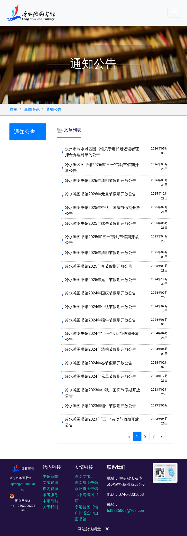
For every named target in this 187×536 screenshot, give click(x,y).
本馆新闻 (50, 476)
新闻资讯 (32, 109)
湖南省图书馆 (86, 482)
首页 (14, 109)
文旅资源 (50, 482)
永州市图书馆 (86, 488)
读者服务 (50, 494)
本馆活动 (50, 500)
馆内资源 (50, 488)
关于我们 (50, 507)
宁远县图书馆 (86, 507)
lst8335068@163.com (126, 510)
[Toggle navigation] (174, 13)
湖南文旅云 (84, 476)
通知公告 (54, 109)
